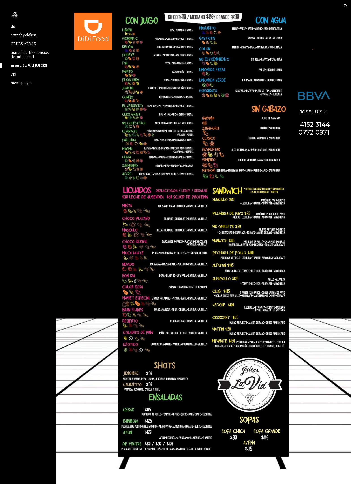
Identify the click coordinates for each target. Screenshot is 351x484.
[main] (314, 121)
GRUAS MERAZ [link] (23, 44)
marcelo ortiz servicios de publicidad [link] (30, 54)
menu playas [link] (21, 83)
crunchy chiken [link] (23, 35)
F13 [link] (13, 74)
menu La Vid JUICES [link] (29, 65)
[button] (345, 6)
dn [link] (13, 26)
